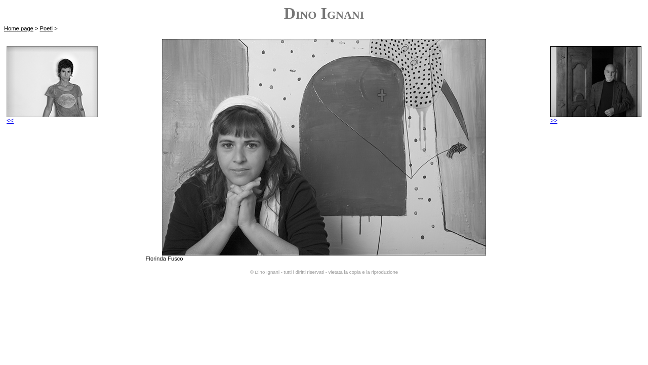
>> (595, 118)
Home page (18, 28)
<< (52, 118)
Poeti (46, 28)
